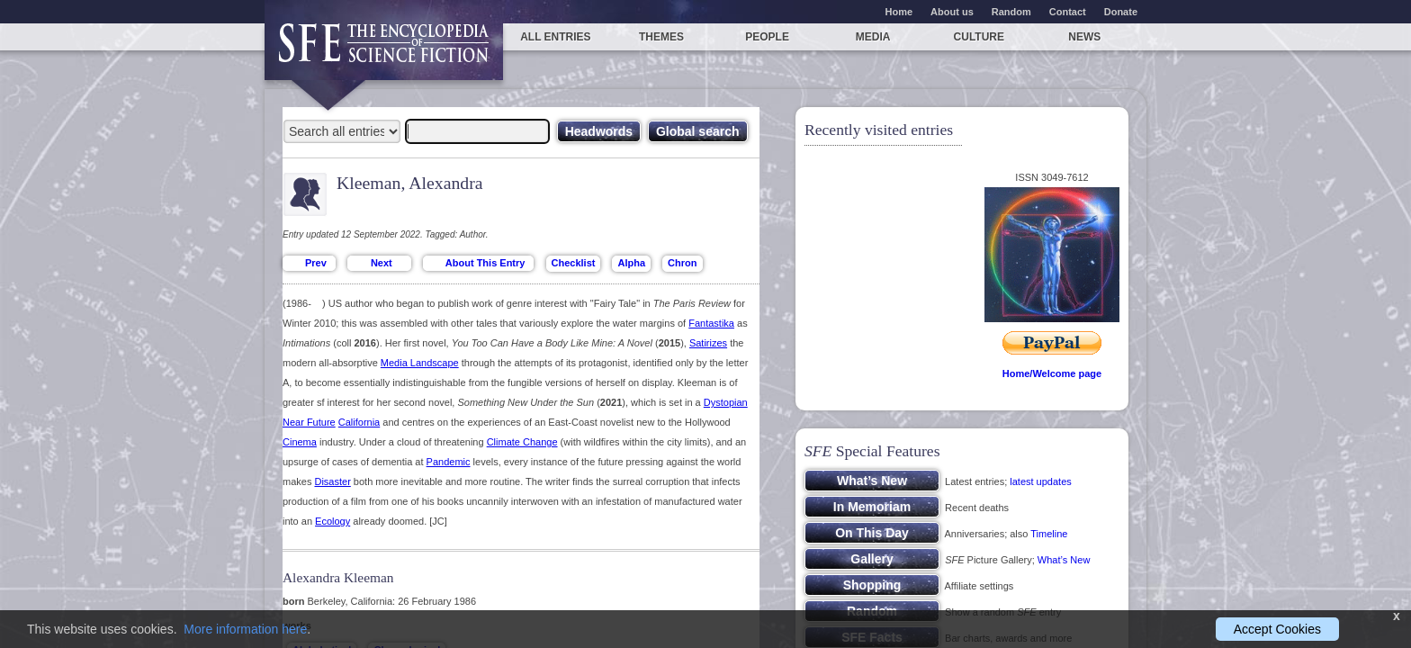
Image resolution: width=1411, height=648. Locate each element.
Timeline (1048, 533)
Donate (1120, 11)
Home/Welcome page (1051, 373)
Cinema (300, 441)
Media (873, 37)
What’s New (1064, 559)
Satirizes (708, 343)
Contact (1067, 11)
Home (899, 11)
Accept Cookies (1277, 629)
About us (952, 11)
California (359, 422)
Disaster (332, 481)
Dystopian (726, 402)
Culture (979, 37)
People (767, 37)
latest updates (1041, 481)
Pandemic (449, 461)
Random (1011, 11)
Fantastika (711, 323)
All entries (555, 37)
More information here (245, 629)
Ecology (332, 521)
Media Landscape (420, 362)
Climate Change (522, 441)
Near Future (309, 422)
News (1084, 37)
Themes (661, 37)
